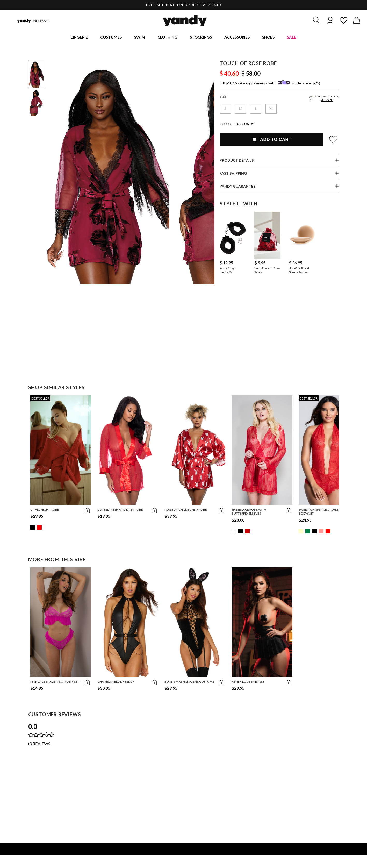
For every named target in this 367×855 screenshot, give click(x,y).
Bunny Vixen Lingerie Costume (189, 683)
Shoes (268, 37)
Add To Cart (271, 140)
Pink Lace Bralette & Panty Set (54, 683)
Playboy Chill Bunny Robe (185, 510)
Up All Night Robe (44, 510)
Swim (139, 37)
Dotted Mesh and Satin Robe (120, 510)
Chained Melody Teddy (115, 683)
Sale (291, 37)
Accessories (237, 37)
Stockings (201, 37)
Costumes (111, 37)
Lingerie (79, 37)
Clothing (167, 37)
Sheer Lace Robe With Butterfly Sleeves (249, 512)
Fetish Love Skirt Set (248, 683)
